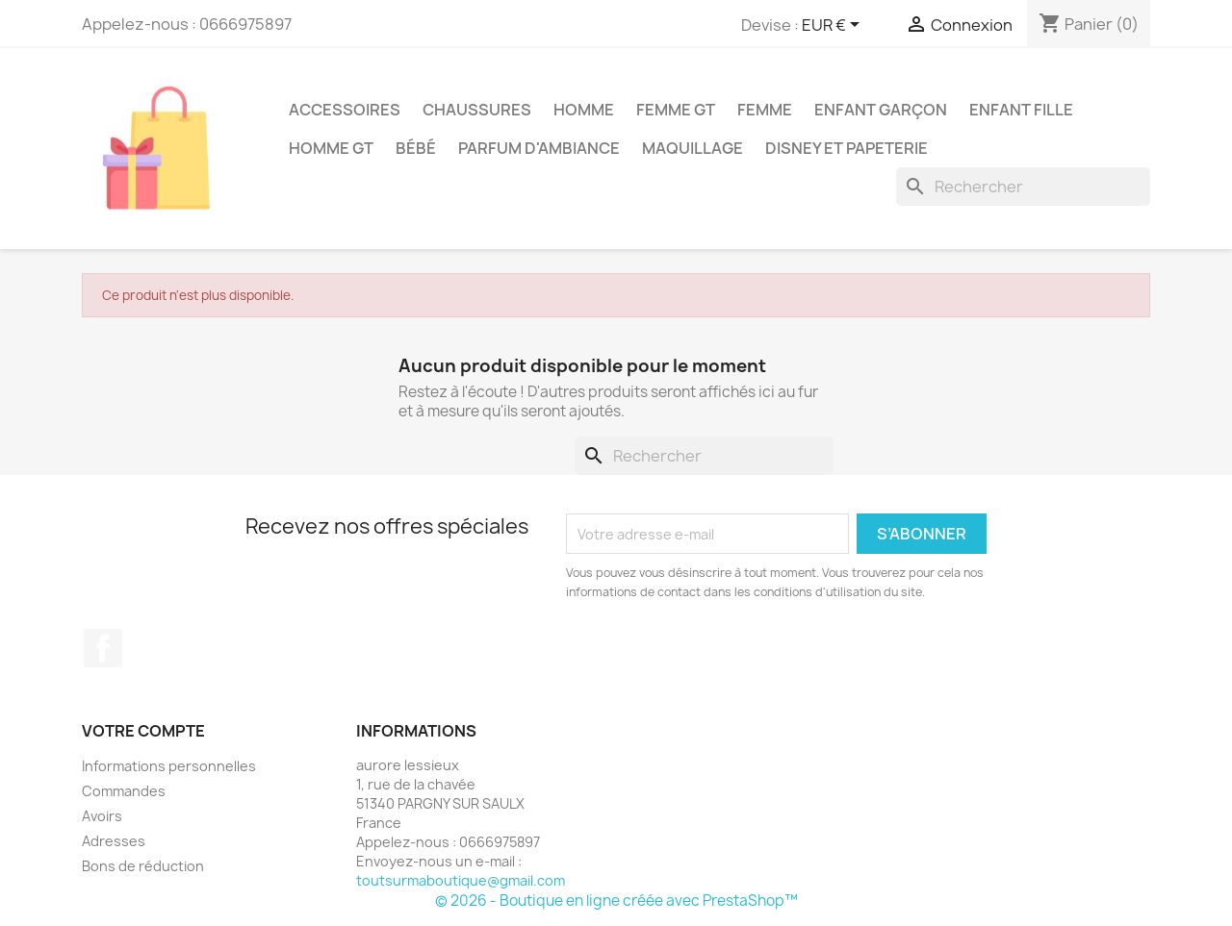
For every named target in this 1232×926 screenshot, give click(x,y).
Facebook (103, 648)
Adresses (113, 841)
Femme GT (675, 109)
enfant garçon (880, 109)
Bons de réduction (143, 866)
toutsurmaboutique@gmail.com (460, 880)
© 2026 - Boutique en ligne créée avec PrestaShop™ (616, 900)
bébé (416, 148)
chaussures (477, 109)
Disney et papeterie (846, 148)
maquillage (692, 148)
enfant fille (1021, 109)
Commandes (124, 791)
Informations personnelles (169, 766)
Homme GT (331, 148)
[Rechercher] (1023, 186)
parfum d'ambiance (539, 148)
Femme (764, 109)
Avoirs (102, 816)
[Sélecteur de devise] (834, 26)
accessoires (344, 109)
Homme (583, 109)
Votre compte (143, 730)
